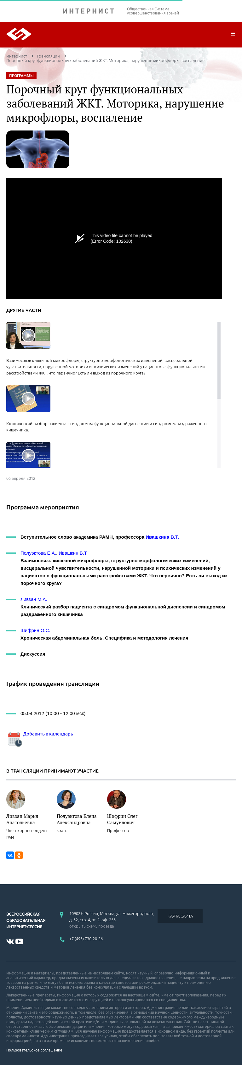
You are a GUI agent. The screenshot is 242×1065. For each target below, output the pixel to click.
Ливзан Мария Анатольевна (22, 819)
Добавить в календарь (39, 733)
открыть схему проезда (91, 926)
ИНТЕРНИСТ (91, 11)
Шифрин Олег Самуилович (122, 819)
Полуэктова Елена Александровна (77, 819)
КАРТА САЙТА (180, 916)
